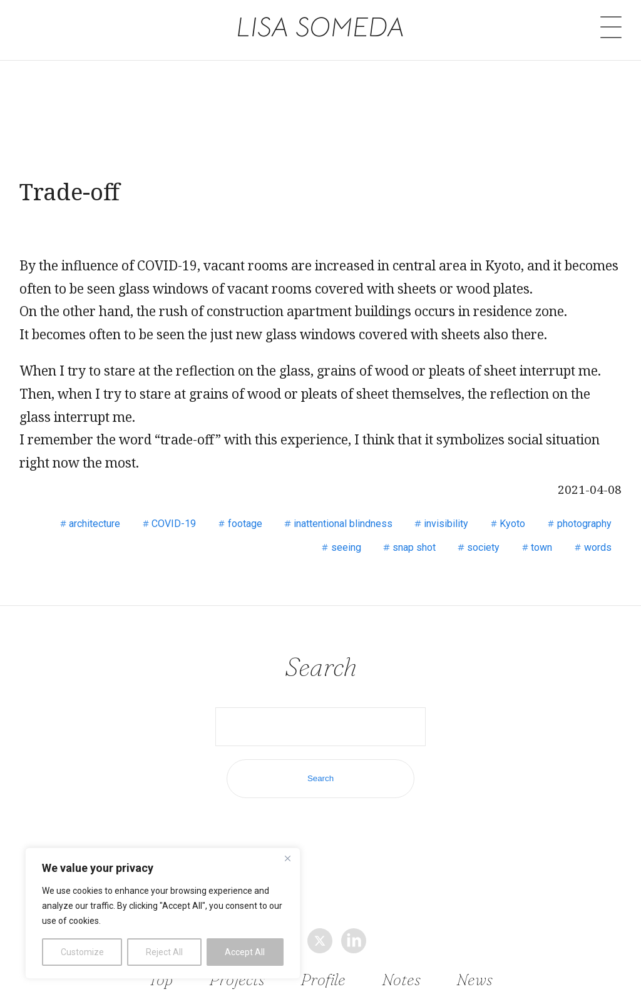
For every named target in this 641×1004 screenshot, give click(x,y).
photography (584, 524)
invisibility (446, 524)
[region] (162, 913)
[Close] (287, 858)
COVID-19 (173, 524)
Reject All (164, 952)
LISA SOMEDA (321, 26)
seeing (346, 547)
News (474, 978)
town (541, 547)
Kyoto (512, 524)
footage (245, 524)
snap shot (414, 547)
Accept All (245, 952)
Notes (401, 978)
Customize (82, 952)
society (483, 547)
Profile (323, 978)
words (598, 547)
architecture (94, 524)
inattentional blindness (343, 524)
